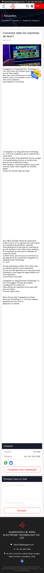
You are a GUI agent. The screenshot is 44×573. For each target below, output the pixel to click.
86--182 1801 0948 (34, 2)
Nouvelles (16, 20)
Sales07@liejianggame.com (13, 2)
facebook (22, 561)
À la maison (6, 20)
